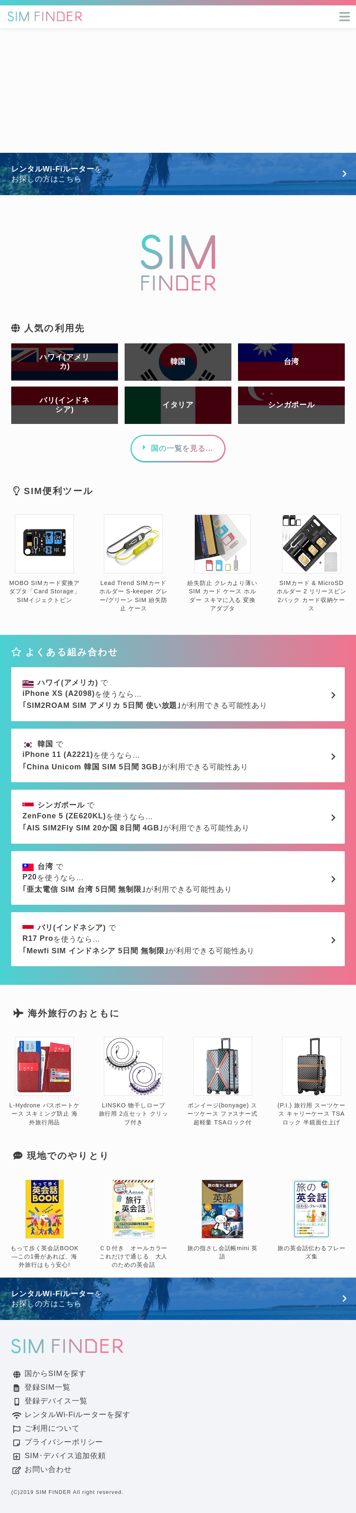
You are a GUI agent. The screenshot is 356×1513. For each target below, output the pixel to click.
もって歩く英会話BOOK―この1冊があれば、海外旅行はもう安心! (44, 1224)
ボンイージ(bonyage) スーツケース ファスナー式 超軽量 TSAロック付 (222, 1081)
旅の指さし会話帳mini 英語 (222, 1220)
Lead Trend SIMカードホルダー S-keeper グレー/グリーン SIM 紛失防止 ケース (133, 563)
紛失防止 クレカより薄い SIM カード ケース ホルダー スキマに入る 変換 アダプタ (222, 563)
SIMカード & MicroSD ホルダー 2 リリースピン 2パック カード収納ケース (311, 563)
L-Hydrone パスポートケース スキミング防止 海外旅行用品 (44, 1081)
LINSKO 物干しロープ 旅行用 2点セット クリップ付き (134, 1081)
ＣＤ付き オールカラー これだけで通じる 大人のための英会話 (136, 1224)
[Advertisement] (178, 90)
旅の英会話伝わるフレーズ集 (311, 1220)
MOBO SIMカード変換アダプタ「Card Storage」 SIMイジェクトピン (44, 559)
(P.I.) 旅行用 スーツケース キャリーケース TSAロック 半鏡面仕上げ (311, 1081)
